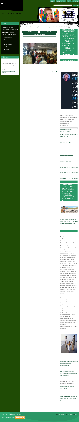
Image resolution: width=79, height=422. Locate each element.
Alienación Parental (8, 32)
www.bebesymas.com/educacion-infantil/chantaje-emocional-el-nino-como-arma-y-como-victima (68, 373)
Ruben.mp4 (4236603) (65, 161)
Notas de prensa (7, 37)
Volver (53, 72)
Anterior (30, 31)
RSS (76, 414)
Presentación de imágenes (39, 34)
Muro (3, 39)
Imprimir (70, 414)
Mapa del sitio (61, 414)
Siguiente (48, 31)
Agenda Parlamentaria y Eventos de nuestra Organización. (40, 27)
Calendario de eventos (9, 47)
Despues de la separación (10, 29)
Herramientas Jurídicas (9, 34)
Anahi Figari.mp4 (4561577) (67, 155)
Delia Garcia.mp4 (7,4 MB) (65, 142)
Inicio (23, 27)
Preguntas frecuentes (8, 42)
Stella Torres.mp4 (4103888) (67, 149)
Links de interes (7, 44)
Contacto (5, 52)
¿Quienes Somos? (7, 27)
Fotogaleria (5, 49)
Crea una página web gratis (8, 417)
